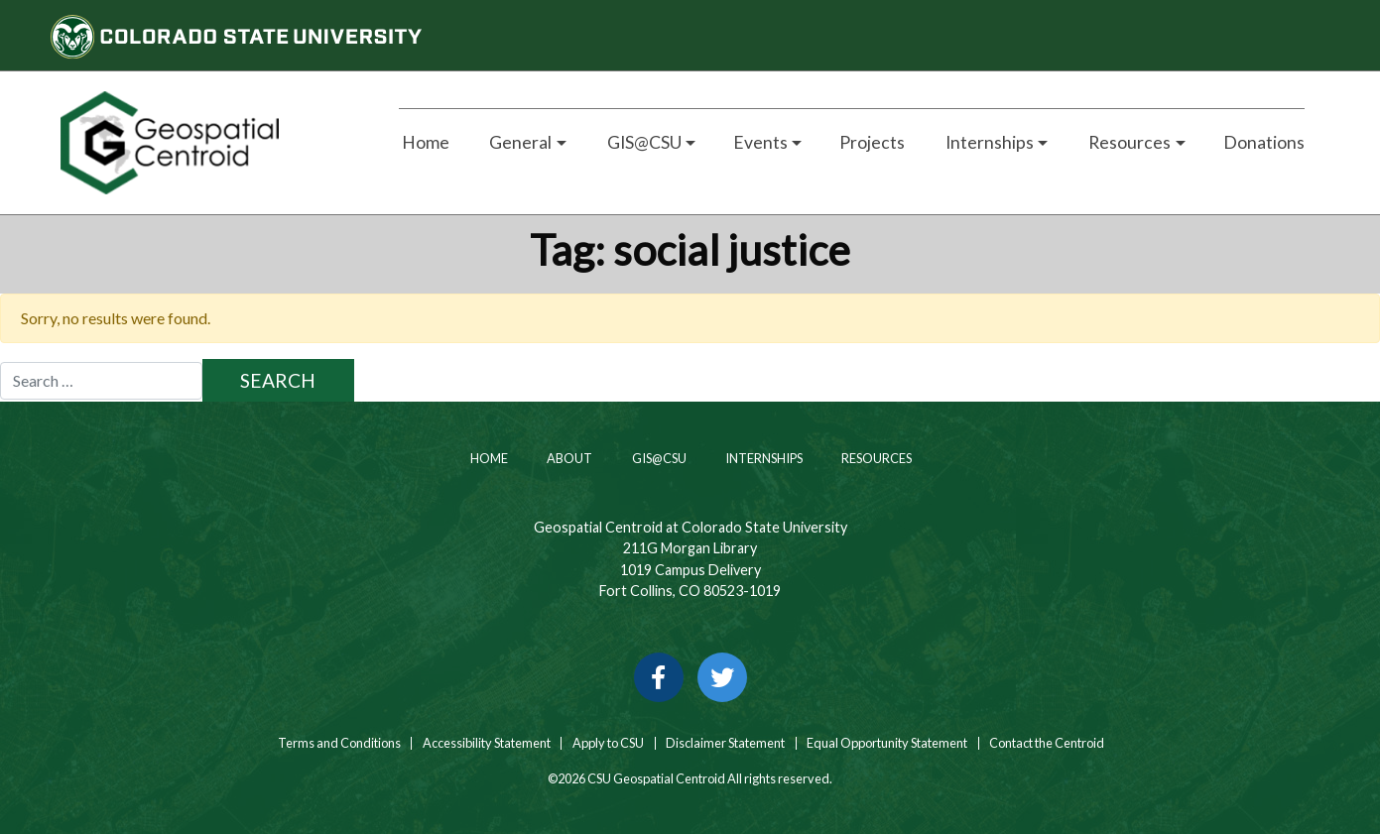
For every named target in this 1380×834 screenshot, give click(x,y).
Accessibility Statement (487, 743)
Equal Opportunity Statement (887, 743)
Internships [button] (988, 142)
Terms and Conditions (338, 743)
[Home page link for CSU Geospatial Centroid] (207, 142)
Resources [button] (1128, 142)
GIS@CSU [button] (643, 142)
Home (424, 142)
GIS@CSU (658, 458)
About (568, 458)
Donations (1264, 142)
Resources (875, 458)
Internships (763, 458)
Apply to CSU (608, 743)
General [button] (519, 142)
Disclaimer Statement (725, 743)
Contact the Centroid (1046, 743)
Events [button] (760, 142)
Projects (872, 142)
